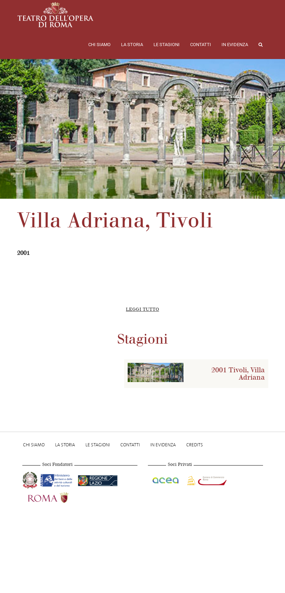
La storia (132, 44)
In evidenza (235, 44)
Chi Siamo (99, 44)
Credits (194, 445)
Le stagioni (166, 44)
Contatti (200, 44)
